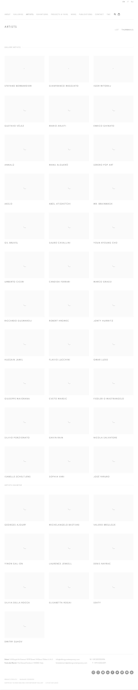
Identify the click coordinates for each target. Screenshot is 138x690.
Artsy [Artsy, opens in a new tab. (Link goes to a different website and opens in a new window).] (98, 672)
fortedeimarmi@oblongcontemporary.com (71, 663)
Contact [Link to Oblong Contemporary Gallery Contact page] (99, 14)
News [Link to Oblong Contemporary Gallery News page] (73, 14)
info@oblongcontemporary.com (68, 659)
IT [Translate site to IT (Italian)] (128, 2)
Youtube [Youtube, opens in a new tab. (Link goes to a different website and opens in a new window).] (131, 672)
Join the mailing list (127, 672)
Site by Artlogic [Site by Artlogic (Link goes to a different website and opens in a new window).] (52, 683)
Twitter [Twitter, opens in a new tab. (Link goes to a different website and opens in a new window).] (117, 672)
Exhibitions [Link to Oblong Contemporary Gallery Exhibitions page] (42, 14)
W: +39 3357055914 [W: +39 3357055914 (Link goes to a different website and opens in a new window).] (97, 659)
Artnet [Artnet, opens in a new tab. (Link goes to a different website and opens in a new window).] (103, 672)
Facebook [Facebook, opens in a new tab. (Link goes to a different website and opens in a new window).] (112, 672)
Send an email (122, 672)
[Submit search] (115, 13)
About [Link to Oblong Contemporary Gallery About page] (8, 14)
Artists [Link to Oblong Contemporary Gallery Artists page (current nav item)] (30, 14)
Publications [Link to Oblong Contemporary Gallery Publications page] (85, 14)
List (117, 30)
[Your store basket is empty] (119, 14)
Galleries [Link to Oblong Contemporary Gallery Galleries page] (18, 14)
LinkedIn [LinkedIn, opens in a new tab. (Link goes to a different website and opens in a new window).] (108, 672)
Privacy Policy (11, 679)
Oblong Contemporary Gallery (19, 7)
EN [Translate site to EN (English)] (124, 2)
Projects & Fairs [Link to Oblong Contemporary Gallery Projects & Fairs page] (59, 14)
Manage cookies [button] (27, 679)
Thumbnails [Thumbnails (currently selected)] (127, 30)
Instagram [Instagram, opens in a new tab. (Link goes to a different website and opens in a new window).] (93, 672)
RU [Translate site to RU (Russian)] (132, 2)
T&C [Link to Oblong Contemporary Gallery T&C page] (108, 14)
